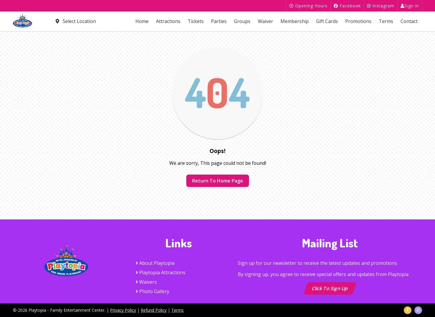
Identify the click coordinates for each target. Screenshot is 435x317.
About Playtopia (155, 263)
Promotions (358, 21)
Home (142, 21)
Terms (386, 21)
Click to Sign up (330, 288)
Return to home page (217, 181)
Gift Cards (327, 21)
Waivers (146, 282)
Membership (294, 21)
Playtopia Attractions (160, 272)
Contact (409, 21)
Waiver (265, 21)
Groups (242, 21)
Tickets (196, 21)
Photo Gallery (152, 291)
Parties (219, 21)
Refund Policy (154, 310)
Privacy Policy (123, 310)
